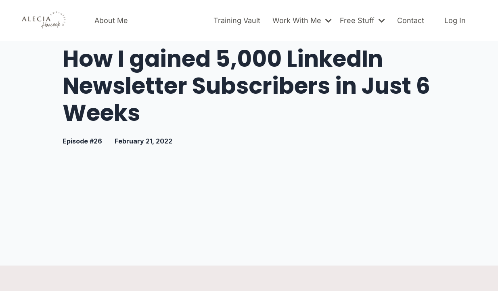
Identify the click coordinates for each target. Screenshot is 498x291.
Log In (455, 20)
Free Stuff (362, 20)
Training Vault (236, 20)
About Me (111, 20)
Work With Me (302, 20)
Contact (410, 20)
